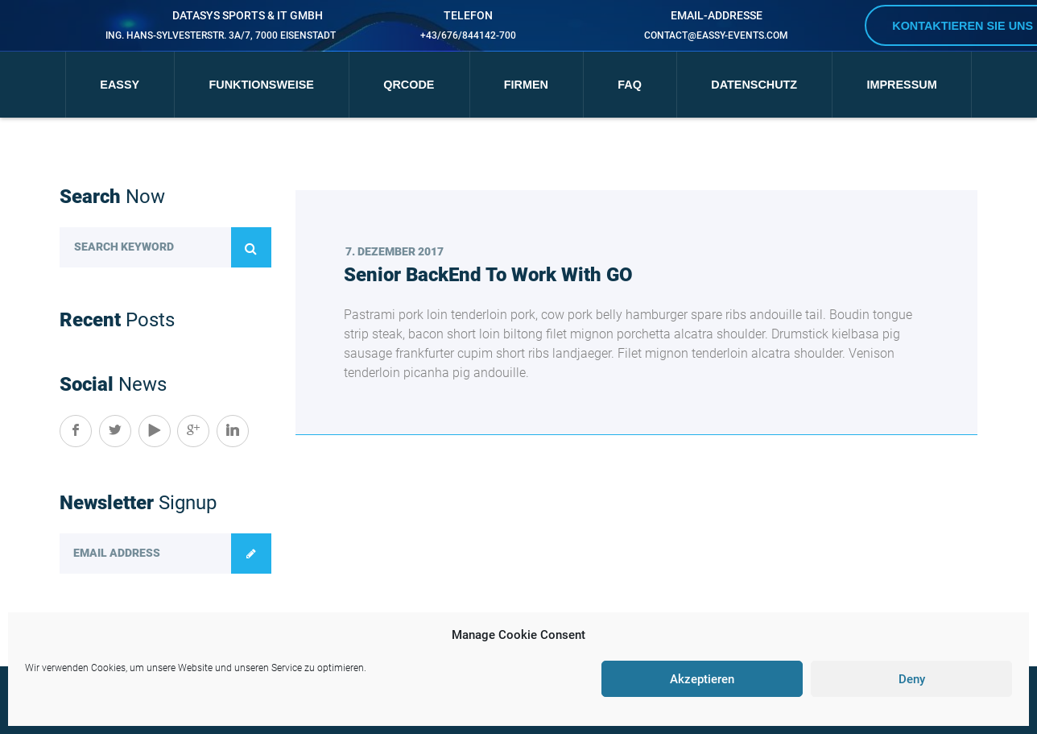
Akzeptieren (702, 679)
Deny (912, 679)
